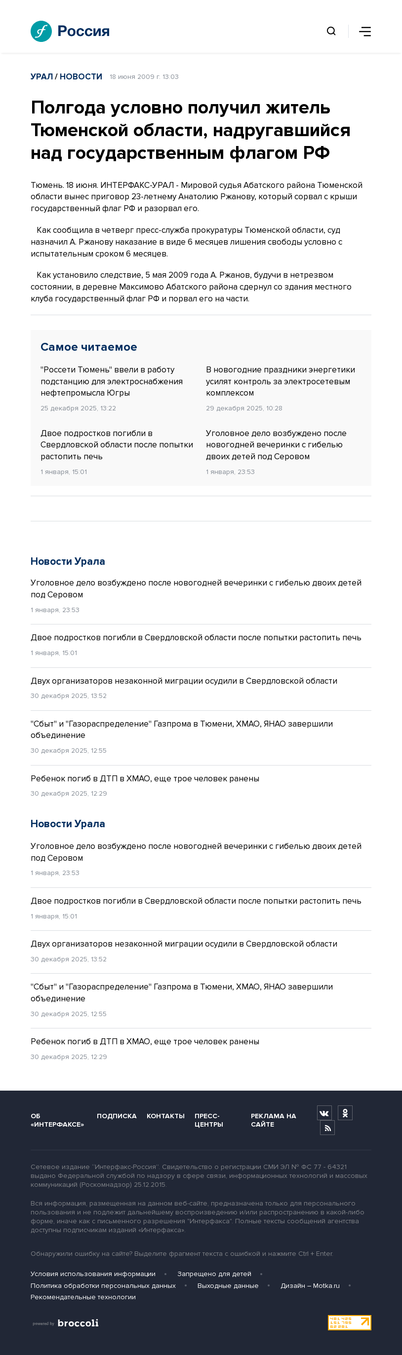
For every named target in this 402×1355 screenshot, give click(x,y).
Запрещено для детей (214, 1274)
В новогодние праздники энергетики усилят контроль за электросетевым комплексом (280, 382)
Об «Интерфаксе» (57, 1120)
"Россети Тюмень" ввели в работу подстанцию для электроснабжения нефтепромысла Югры (111, 382)
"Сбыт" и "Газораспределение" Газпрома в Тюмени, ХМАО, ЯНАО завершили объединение (182, 730)
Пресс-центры (209, 1120)
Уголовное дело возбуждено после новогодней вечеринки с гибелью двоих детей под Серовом (276, 445)
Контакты (166, 1116)
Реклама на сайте (273, 1120)
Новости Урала (68, 561)
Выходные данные (228, 1286)
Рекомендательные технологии (83, 1297)
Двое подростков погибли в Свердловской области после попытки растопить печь (116, 445)
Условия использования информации (93, 1274)
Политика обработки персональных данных (103, 1286)
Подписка (117, 1116)
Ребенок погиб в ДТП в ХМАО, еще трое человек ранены (145, 778)
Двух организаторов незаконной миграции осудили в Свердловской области (184, 681)
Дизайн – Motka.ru (310, 1286)
